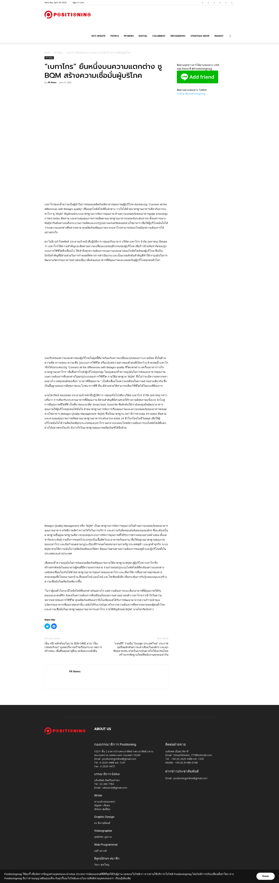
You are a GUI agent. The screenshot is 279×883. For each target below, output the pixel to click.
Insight (218, 35)
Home (47, 52)
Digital (143, 35)
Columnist (158, 35)
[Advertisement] (106, 193)
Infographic (178, 35)
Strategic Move (200, 35)
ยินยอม (265, 876)
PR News (129, 35)
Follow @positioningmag (191, 93)
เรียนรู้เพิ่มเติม (123, 878)
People (114, 35)
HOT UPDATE (98, 35)
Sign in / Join (78, 2)
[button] (230, 36)
